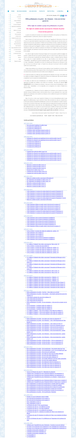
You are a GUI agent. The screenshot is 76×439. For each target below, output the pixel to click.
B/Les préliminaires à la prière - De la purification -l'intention (41, 391)
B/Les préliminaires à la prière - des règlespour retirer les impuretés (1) (43, 362)
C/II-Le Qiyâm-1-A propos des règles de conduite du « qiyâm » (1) (43, 247)
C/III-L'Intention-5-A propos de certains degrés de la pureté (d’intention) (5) (45, 194)
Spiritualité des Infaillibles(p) (16, 26)
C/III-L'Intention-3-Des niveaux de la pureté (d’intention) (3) (41, 224)
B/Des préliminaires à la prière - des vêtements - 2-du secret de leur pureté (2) (45, 328)
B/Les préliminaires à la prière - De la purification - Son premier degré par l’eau (46, 348)
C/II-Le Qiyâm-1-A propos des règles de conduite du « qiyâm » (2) (43, 249)
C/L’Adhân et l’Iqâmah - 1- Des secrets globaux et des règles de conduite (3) (45, 313)
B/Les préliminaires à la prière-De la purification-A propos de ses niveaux (44, 388)
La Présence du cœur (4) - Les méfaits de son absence (39, 410)
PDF (66, 15)
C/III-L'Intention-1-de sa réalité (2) (35, 234)
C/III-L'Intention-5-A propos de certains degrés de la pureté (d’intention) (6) (45, 196)
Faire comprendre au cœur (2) (34, 403)
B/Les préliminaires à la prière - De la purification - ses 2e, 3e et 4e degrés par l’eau (47, 350)
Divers (20, 59)
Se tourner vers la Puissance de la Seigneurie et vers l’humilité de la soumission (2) (46, 428)
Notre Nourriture (18, 45)
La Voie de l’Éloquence (17, 24)
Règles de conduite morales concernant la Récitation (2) (40, 178)
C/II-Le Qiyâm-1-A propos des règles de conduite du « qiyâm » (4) (43, 252)
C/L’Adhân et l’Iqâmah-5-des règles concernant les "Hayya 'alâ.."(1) (43, 270)
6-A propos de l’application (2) (34, 126)
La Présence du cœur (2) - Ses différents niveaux (38, 406)
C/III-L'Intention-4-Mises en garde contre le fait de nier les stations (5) (43, 209)
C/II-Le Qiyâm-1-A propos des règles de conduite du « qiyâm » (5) (43, 231)
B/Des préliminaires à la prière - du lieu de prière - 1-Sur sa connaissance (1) (45, 340)
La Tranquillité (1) (31, 435)
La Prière (19, 14)
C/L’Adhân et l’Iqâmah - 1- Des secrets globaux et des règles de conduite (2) (45, 312)
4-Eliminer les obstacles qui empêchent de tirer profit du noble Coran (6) (44, 138)
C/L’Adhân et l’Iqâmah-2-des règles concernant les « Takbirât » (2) (43, 279)
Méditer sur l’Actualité (17, 30)
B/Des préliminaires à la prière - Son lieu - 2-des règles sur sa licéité (43, 292)
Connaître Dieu (18, 22)
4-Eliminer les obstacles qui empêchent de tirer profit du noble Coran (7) (44, 140)
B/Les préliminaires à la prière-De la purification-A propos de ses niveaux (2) (45, 390)
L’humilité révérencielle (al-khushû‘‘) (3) (36, 433)
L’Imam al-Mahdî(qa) (17, 20)
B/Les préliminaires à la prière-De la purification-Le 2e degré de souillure (44, 385)
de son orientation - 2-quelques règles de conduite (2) (39, 307)
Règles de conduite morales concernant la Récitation (39, 199)
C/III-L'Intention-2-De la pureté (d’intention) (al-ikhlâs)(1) (41, 237)
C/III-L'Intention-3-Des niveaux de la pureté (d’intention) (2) (41, 222)
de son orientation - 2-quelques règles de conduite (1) (39, 305)
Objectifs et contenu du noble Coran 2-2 (36, 184)
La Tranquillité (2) (31, 436)
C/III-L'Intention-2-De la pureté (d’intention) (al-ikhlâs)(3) (41, 217)
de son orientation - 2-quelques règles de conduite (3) (39, 308)
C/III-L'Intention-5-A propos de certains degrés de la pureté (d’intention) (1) (45, 211)
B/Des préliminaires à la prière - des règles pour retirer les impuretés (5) (44, 318)
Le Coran (19, 18)
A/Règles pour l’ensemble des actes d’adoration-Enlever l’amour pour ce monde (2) (47, 380)
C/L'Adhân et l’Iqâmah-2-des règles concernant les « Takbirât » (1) (43, 277)
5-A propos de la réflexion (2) (34, 143)
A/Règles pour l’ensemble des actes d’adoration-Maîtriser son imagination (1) (45, 373)
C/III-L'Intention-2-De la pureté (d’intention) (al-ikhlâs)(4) (41, 219)
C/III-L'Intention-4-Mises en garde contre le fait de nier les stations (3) (43, 206)
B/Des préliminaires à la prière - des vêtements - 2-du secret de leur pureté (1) (45, 327)
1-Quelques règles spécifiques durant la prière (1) (38, 130)
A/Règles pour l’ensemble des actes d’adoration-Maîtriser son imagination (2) (45, 375)
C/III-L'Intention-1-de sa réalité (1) (35, 232)
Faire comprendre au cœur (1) (34, 401)
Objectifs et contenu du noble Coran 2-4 (36, 164)
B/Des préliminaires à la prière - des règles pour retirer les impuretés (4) (44, 367)
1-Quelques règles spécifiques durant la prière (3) (38, 133)
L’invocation (19, 16)
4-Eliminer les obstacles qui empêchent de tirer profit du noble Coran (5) (44, 160)
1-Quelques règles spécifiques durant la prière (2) (38, 131)
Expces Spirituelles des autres (16, 47)
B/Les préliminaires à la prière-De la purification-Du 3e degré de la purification (46, 387)
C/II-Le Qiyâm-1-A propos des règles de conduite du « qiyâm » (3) (43, 250)
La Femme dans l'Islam (17, 53)
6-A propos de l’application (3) (34, 128)
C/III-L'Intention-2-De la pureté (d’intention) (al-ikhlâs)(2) (41, 239)
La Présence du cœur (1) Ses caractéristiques (37, 405)
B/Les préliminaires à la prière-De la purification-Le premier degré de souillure (45, 383)
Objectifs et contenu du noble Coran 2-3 (36, 186)
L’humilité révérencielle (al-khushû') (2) (36, 431)
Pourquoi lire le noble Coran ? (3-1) (35, 169)
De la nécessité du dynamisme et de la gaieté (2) (38, 400)
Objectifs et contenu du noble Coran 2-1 (36, 183)
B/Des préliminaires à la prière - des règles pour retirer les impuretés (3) (44, 365)
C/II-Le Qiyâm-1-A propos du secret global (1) (38, 245)
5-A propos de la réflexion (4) (34, 146)
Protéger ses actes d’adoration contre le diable (38, 396)
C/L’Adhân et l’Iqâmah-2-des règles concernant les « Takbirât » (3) (43, 280)
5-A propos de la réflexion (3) (34, 145)
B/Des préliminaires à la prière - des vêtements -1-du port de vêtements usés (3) (46, 325)
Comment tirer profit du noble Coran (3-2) (37, 171)
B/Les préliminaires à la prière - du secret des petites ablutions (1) (42, 355)
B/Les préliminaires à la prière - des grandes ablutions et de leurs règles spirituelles (46, 358)
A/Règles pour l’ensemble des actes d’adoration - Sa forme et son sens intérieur (45, 425)
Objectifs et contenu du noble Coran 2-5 (36, 166)
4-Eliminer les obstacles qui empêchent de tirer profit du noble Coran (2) (44, 155)
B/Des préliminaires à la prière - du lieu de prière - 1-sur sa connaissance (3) (45, 343)
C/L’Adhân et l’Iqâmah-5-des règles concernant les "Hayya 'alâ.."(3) (43, 244)
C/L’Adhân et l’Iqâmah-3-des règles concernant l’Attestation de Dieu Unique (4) (46, 287)
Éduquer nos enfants (17, 61)
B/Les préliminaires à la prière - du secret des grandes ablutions (42, 360)
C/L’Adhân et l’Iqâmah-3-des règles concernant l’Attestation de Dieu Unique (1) (46, 282)
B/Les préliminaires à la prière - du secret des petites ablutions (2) (42, 357)
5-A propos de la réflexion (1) (34, 141)
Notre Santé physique (17, 43)
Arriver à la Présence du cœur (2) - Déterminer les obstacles (41, 371)
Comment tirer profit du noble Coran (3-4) (37, 151)
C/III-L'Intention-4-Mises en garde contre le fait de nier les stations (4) (43, 207)
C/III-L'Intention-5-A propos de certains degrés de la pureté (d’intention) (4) (45, 193)
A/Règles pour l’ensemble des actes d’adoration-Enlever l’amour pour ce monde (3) (47, 381)
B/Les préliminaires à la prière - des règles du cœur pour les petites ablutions (45, 353)
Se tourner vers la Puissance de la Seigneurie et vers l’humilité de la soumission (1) (46, 426)
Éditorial (19, 57)
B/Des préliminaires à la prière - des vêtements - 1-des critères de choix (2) (44, 323)
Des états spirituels (18, 34)
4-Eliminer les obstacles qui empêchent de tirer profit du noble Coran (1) (44, 153)
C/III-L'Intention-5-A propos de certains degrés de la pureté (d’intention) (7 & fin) (46, 198)
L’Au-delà (19, 28)
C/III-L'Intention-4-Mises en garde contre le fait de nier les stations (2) (43, 204)
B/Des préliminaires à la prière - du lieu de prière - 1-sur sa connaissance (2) (45, 342)
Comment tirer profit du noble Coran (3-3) (37, 173)
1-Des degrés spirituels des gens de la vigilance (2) (39, 297)
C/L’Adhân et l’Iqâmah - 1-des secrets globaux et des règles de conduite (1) (45, 310)
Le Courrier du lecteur (17, 49)
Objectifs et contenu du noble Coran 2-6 (36, 168)
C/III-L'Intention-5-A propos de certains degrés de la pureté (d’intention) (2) (45, 212)
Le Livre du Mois (18, 51)
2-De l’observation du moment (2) (35, 300)
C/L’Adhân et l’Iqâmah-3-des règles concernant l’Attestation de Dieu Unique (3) (46, 285)
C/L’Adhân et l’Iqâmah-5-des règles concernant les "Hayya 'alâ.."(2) (43, 272)
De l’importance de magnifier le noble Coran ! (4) (38, 181)
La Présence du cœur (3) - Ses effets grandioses (38, 408)
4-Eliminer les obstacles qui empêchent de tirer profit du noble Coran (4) (44, 158)
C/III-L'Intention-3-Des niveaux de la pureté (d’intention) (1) (41, 221)
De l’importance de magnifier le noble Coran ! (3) (38, 179)
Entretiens (19, 55)
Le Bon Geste (19, 32)
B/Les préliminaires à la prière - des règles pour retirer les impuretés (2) (44, 363)
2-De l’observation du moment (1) (35, 298)
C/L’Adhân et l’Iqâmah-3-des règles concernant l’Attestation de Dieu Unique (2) (46, 284)
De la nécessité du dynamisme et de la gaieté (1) (38, 398)
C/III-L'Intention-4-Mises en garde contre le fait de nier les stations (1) (43, 226)
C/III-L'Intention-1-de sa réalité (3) (35, 236)
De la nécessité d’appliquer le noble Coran (37, 125)
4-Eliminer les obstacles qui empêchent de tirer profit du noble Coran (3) (44, 156)
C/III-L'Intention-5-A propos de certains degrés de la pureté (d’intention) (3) (45, 191)
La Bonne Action (18, 36)
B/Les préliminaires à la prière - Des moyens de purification (41, 352)
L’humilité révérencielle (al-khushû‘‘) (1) (36, 430)
